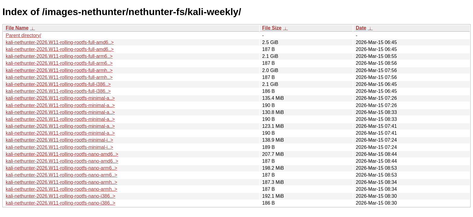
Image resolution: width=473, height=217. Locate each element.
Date (361, 27)
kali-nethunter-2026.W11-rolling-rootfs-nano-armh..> (61, 182)
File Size (271, 27)
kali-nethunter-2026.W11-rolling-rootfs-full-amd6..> (60, 42)
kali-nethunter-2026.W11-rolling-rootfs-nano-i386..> (60, 196)
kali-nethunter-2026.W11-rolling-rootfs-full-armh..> (59, 70)
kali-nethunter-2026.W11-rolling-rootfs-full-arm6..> (59, 56)
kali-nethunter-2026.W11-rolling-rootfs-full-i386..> (58, 84)
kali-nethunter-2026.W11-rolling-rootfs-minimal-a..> (60, 98)
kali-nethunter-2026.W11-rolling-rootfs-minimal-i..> (59, 140)
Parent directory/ (23, 35)
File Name (17, 27)
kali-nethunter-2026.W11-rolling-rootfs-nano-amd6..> (62, 154)
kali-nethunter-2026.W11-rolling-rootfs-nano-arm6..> (61, 168)
